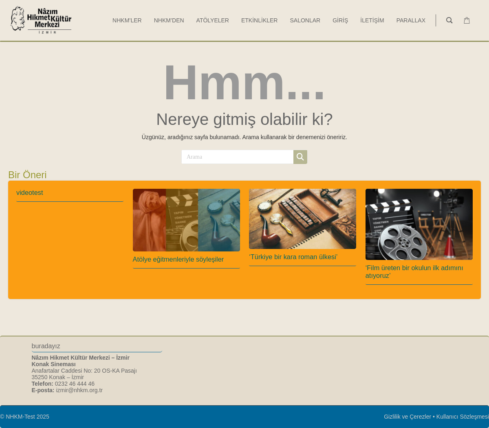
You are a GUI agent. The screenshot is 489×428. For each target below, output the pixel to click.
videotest (29, 192)
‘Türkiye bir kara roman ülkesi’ (293, 256)
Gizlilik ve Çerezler (407, 416)
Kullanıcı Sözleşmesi (462, 416)
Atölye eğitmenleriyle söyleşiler (178, 259)
